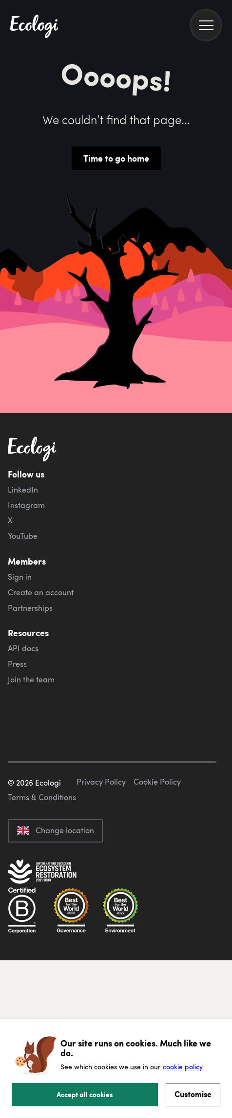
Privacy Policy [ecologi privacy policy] (101, 782)
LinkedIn (23, 490)
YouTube (23, 536)
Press (17, 664)
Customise (193, 1094)
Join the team (31, 679)
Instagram (26, 505)
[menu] (206, 25)
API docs (23, 648)
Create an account (41, 592)
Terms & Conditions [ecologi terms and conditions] (42, 797)
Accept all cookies (85, 1094)
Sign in (20, 577)
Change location (55, 830)
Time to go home (116, 158)
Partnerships (30, 608)
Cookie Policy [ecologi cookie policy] (157, 782)
